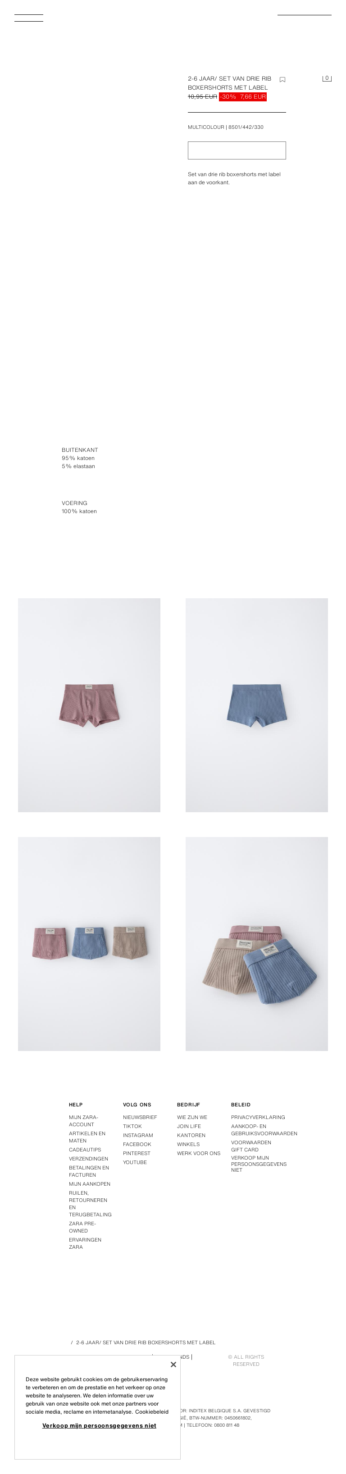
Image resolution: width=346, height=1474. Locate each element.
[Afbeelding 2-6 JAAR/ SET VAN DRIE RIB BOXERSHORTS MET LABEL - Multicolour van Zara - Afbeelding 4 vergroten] (89, 944)
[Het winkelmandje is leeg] (327, 79)
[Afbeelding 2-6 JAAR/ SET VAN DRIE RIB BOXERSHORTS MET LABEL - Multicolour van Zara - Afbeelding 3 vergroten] (257, 705)
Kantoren (191, 1135)
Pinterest (136, 1153)
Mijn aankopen (89, 1183)
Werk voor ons (198, 1153)
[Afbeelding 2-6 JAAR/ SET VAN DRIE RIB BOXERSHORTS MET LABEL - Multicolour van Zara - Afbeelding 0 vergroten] (92, 192)
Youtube (135, 1162)
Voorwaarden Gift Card (251, 1146)
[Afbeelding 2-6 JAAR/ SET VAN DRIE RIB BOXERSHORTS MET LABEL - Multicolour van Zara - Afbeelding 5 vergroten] (257, 944)
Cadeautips (85, 1149)
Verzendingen (88, 1158)
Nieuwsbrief (140, 1117)
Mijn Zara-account (83, 1121)
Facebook (137, 1144)
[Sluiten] (173, 1364)
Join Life (189, 1126)
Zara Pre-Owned (82, 1227)
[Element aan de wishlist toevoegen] (282, 79)
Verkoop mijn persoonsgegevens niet (259, 1164)
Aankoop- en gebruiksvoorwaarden (264, 1130)
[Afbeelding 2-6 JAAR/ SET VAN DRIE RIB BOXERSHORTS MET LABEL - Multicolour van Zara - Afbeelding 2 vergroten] (89, 705)
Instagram (138, 1135)
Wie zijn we (192, 1117)
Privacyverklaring (258, 1117)
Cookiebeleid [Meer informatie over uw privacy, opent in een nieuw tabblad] (151, 1411)
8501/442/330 (246, 127)
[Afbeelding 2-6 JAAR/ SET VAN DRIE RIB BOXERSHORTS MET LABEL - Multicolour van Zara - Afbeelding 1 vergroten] (257, 466)
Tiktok (132, 1126)
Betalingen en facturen (89, 1171)
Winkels (188, 1144)
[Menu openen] (32, 20)
